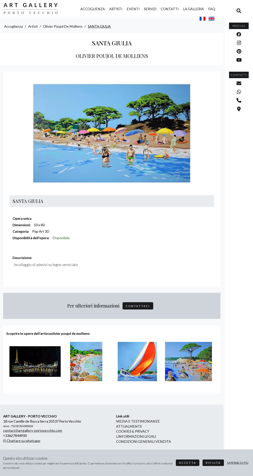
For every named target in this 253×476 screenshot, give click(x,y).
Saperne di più (237, 462)
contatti (170, 9)
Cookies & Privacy (132, 431)
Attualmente (129, 426)
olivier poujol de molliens (62, 26)
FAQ (211, 9)
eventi (133, 9)
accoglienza (92, 9)
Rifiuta (213, 462)
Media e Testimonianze (138, 421)
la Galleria (193, 9)
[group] (35, 361)
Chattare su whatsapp (21, 441)
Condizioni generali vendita (143, 441)
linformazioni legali (136, 436)
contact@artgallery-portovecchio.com (32, 430)
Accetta (187, 462)
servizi (150, 9)
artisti (115, 9)
